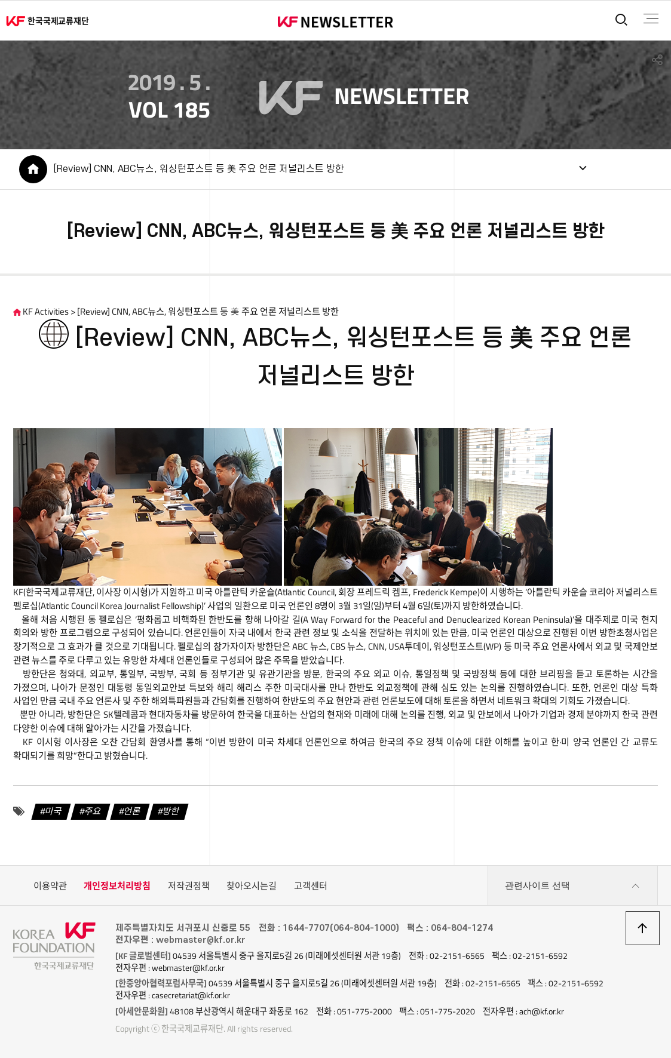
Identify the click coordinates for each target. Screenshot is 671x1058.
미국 (54, 811)
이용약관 (50, 886)
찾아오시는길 (251, 886)
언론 (132, 811)
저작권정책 (189, 886)
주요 (92, 811)
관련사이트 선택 (572, 886)
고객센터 (310, 886)
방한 (171, 811)
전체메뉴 (651, 18)
